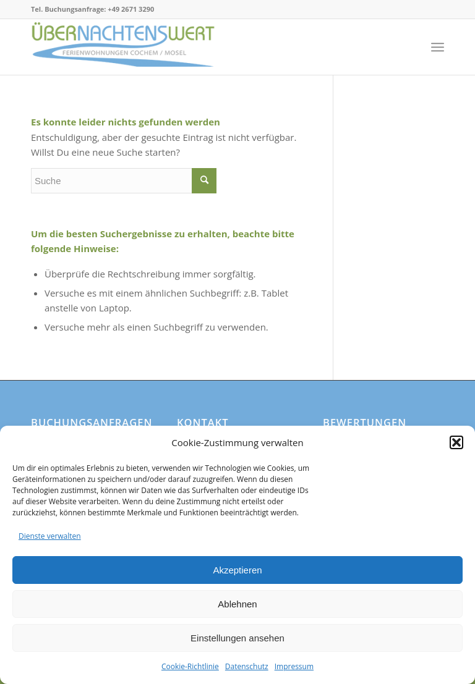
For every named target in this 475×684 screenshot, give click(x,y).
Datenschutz (246, 666)
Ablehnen (237, 604)
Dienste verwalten (50, 536)
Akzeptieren (237, 570)
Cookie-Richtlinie (190, 666)
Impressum (294, 666)
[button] (456, 442)
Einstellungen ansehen (237, 638)
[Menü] (437, 47)
